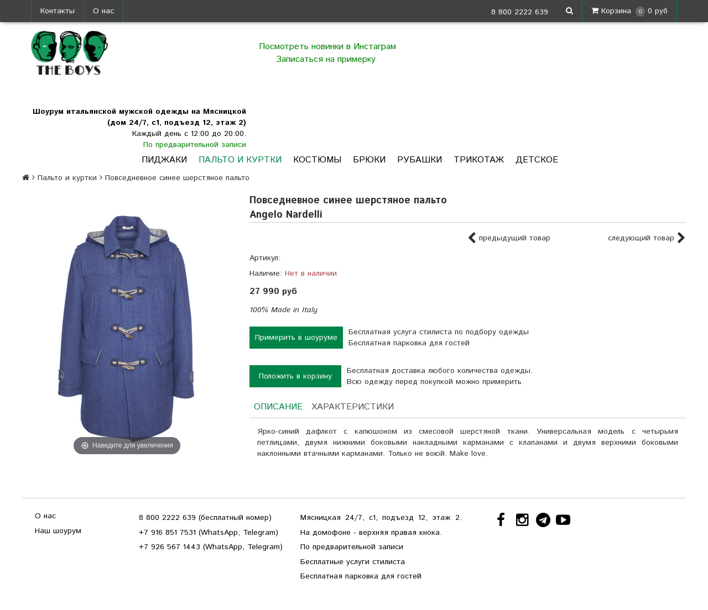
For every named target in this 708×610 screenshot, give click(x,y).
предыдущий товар (508, 239)
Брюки (369, 160)
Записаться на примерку (327, 59)
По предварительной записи (194, 144)
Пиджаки (164, 160)
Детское (537, 160)
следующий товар (647, 239)
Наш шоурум (58, 531)
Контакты (57, 11)
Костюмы (317, 160)
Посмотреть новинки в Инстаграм (327, 46)
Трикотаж (479, 160)
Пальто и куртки (240, 160)
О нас (103, 11)
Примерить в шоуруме (296, 337)
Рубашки (419, 160)
